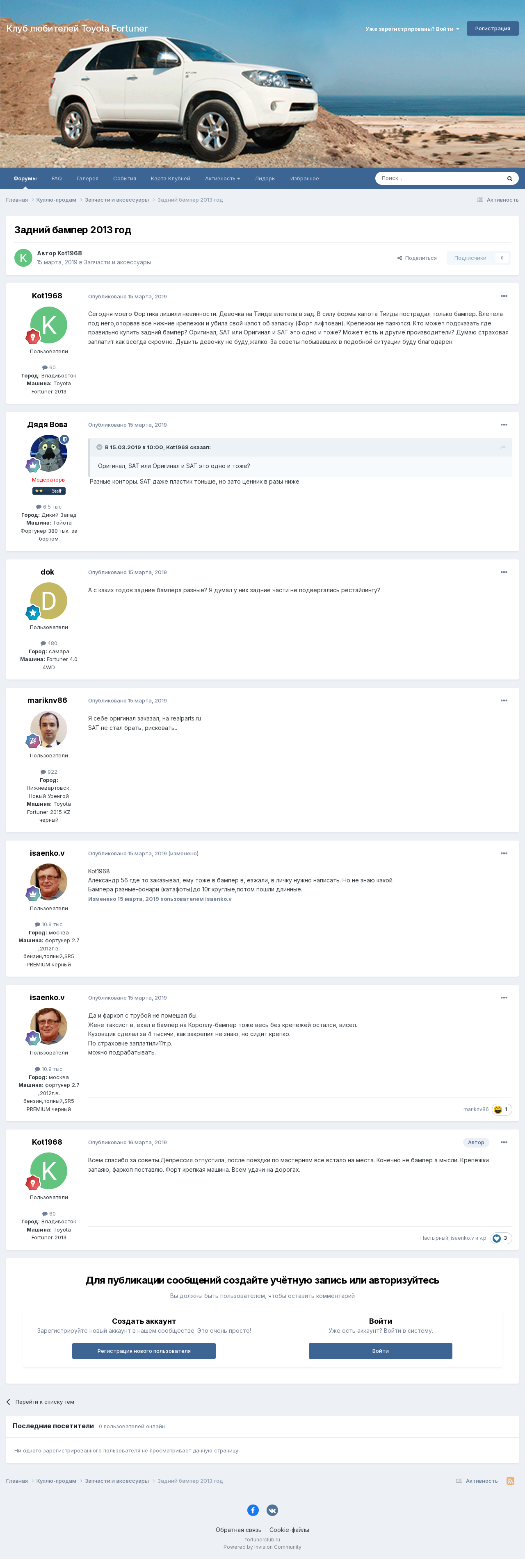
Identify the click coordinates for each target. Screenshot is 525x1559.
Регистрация (492, 28)
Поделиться (417, 258)
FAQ (57, 178)
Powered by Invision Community (262, 1547)
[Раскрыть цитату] (100, 447)
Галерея (87, 178)
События (124, 178)
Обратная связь (239, 1529)
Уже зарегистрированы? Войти (412, 28)
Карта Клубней (170, 178)
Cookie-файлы (289, 1529)
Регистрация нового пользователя (144, 1351)
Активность (222, 178)
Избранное (304, 178)
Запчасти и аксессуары (117, 262)
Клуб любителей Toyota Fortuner (77, 28)
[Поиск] (419, 178)
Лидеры (265, 178)
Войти (380, 1351)
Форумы (25, 182)
